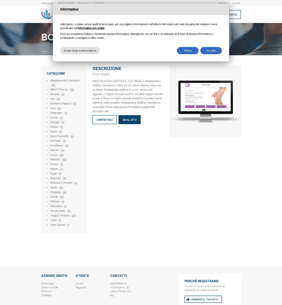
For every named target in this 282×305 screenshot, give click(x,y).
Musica (56, 164)
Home (44, 51)
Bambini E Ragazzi (63, 103)
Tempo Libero (60, 210)
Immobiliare (59, 145)
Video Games (59, 224)
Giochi (56, 131)
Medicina (58, 159)
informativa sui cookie (91, 28)
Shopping (58, 192)
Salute (56, 187)
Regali (56, 173)
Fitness (56, 126)
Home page (47, 3)
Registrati (223, 3)
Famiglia (57, 122)
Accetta (211, 50)
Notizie (56, 168)
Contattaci (98, 3)
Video (56, 220)
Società (57, 196)
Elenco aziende (66, 3)
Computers (59, 112)
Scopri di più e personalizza (80, 50)
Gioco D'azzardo (62, 136)
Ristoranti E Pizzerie (64, 182)
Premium (84, 3)
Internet (57, 150)
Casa (56, 108)
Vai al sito (129, 119)
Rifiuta (188, 50)
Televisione (58, 206)
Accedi (236, 3)
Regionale (58, 178)
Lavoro (57, 154)
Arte (55, 98)
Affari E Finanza (62, 89)
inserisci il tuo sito (204, 299)
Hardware (58, 140)
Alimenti (57, 94)
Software (57, 201)
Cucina (56, 117)
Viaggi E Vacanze (63, 215)
